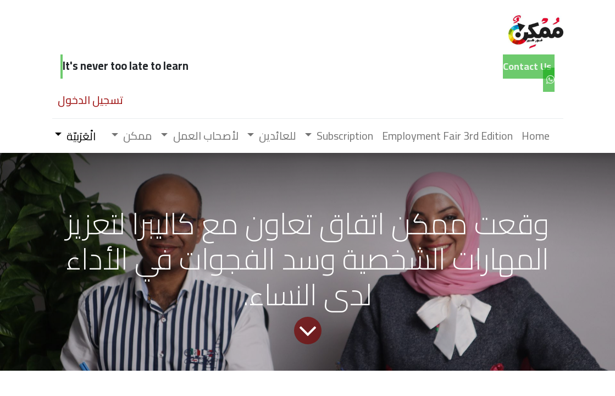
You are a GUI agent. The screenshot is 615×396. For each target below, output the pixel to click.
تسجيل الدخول (90, 100)
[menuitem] (535, 135)
